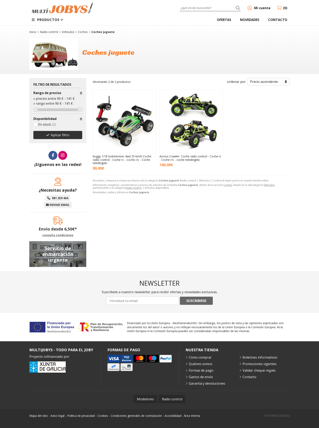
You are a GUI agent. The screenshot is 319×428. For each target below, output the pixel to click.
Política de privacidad (81, 416)
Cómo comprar (200, 357)
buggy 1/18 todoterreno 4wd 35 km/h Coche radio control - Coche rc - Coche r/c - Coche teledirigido (122, 159)
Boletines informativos (260, 357)
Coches (227, 185)
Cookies (102, 416)
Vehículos (268, 185)
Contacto (249, 377)
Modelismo (145, 399)
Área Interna (192, 416)
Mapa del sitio (38, 416)
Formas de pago (201, 370)
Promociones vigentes (259, 364)
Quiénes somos (200, 364)
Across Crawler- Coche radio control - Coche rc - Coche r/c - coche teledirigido (190, 158)
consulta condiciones (57, 235)
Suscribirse (196, 301)
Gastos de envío (201, 377)
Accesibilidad (173, 416)
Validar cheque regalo (259, 370)
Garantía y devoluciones (207, 383)
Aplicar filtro (60, 135)
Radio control (133, 188)
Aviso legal (57, 416)
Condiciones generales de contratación (136, 416)
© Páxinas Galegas (277, 415)
